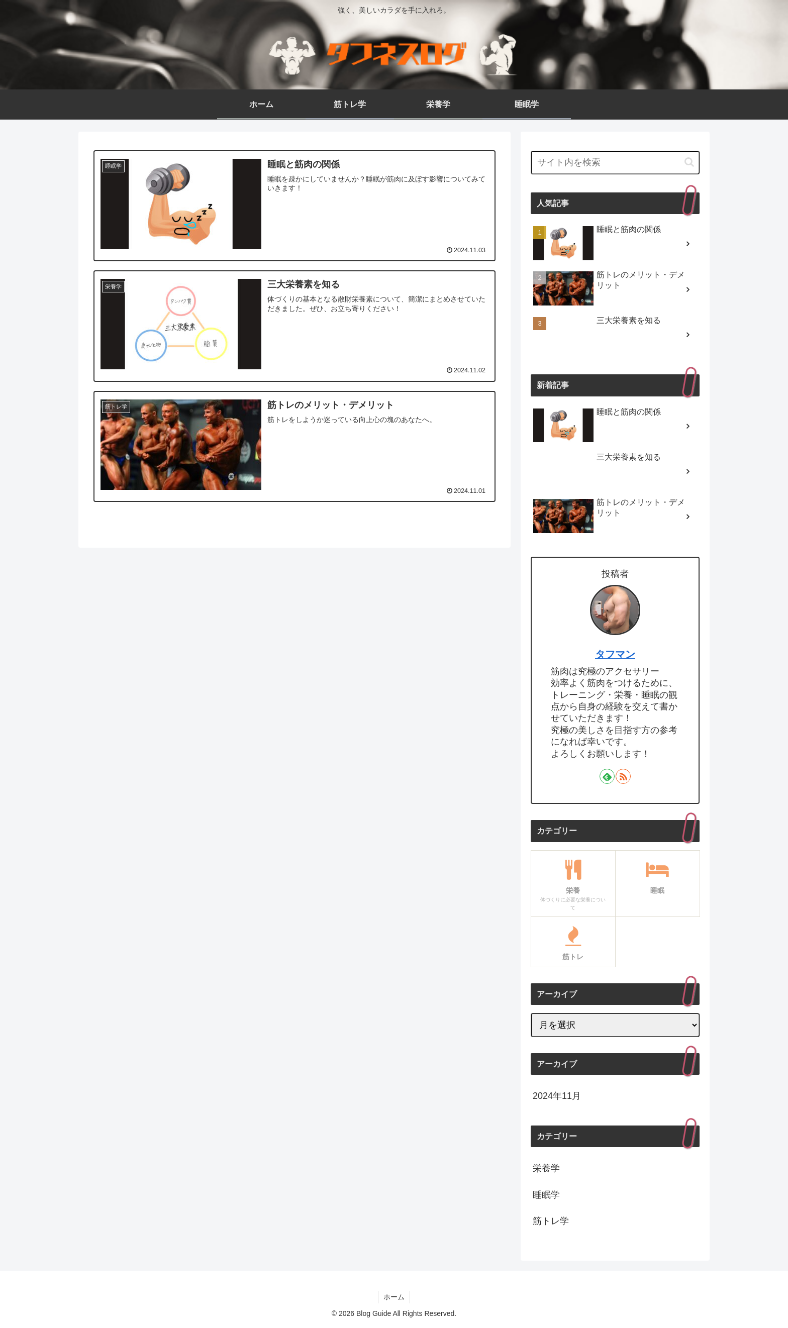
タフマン (615, 654)
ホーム (394, 1297)
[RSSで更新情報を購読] (623, 776)
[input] (615, 162)
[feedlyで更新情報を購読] (607, 776)
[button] (689, 162)
